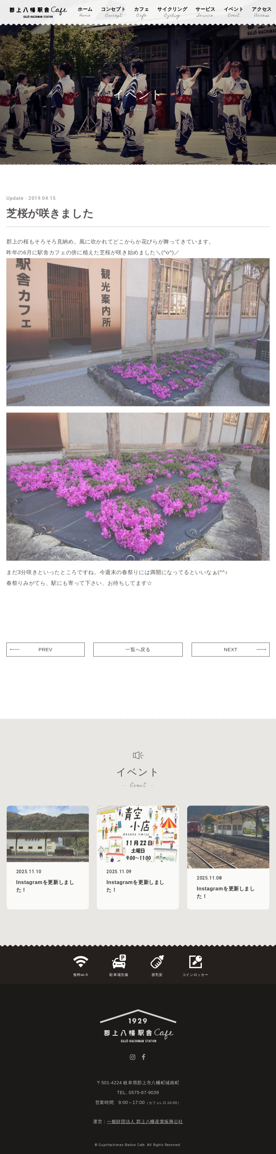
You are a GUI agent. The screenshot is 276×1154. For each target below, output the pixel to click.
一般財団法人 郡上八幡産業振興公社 (145, 1121)
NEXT (230, 660)
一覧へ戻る (137, 660)
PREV (46, 660)
